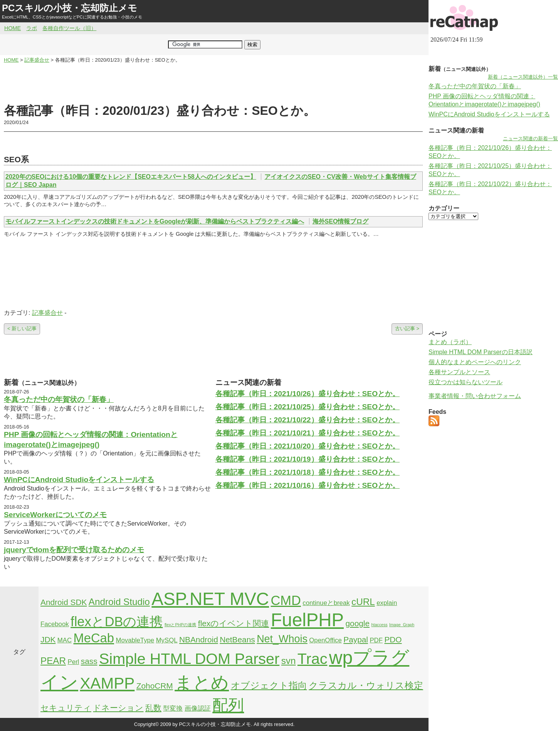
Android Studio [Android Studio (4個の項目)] (119, 602)
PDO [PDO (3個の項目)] (393, 639)
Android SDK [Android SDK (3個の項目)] (63, 602)
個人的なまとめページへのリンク (475, 362)
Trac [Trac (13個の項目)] (312, 658)
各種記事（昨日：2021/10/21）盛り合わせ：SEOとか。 (307, 433)
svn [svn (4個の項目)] (288, 660)
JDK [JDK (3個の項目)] (47, 639)
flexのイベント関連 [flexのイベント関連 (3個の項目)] (233, 623)
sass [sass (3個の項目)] (89, 661)
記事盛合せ (47, 312)
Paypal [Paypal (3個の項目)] (355, 639)
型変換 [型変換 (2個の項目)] (173, 708)
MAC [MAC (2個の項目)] (64, 640)
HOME (12, 28)
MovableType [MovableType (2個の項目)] (135, 640)
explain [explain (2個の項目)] (386, 603)
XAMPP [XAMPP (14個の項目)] (107, 683)
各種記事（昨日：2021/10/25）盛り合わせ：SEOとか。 (307, 407)
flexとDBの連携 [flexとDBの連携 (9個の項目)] (117, 621)
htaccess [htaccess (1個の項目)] (379, 624)
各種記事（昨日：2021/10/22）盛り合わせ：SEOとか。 (307, 420)
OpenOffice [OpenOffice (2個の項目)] (325, 640)
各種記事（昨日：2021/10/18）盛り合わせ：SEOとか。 (307, 472)
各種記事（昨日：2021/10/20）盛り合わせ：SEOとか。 (307, 446)
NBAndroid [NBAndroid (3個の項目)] (198, 639)
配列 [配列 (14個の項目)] (228, 705)
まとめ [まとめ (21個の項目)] (202, 682)
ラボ (31, 28)
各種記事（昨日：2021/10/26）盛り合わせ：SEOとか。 (307, 394)
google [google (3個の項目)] (358, 623)
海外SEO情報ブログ (341, 221)
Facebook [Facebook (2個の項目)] (54, 624)
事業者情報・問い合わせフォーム (475, 396)
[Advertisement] (213, 83)
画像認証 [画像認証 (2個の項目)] (198, 708)
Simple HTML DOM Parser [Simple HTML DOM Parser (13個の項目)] (189, 658)
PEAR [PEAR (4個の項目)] (53, 660)
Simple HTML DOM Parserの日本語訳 (481, 352)
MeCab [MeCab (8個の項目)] (94, 638)
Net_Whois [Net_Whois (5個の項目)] (282, 639)
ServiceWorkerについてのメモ (55, 515)
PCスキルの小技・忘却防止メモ (69, 8)
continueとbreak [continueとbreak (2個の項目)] (326, 603)
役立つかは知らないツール (466, 382)
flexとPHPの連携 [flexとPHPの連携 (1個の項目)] (181, 624)
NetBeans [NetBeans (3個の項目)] (237, 639)
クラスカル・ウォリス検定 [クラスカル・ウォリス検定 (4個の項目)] (366, 685)
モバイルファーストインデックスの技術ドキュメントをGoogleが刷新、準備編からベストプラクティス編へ (154, 221)
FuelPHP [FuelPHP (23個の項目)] (307, 620)
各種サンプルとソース (459, 372)
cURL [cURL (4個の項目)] (363, 602)
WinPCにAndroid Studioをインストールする (79, 480)
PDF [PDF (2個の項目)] (376, 640)
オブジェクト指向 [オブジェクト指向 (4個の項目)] (269, 685)
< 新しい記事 (22, 328)
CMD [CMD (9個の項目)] (286, 600)
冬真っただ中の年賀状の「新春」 (59, 399)
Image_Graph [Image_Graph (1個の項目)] (401, 624)
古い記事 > (407, 328)
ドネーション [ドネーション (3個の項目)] (118, 707)
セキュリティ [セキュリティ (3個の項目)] (65, 707)
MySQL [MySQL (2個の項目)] (167, 640)
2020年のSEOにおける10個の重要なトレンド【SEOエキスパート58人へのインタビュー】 (130, 176)
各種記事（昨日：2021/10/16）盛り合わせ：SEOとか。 (307, 485)
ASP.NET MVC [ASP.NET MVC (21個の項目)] (210, 599)
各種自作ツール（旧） (69, 28)
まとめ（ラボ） (450, 342)
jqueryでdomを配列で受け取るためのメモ (74, 550)
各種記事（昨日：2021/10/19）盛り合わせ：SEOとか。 (307, 459)
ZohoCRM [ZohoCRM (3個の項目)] (154, 685)
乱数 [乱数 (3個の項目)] (153, 707)
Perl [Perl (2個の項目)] (73, 661)
